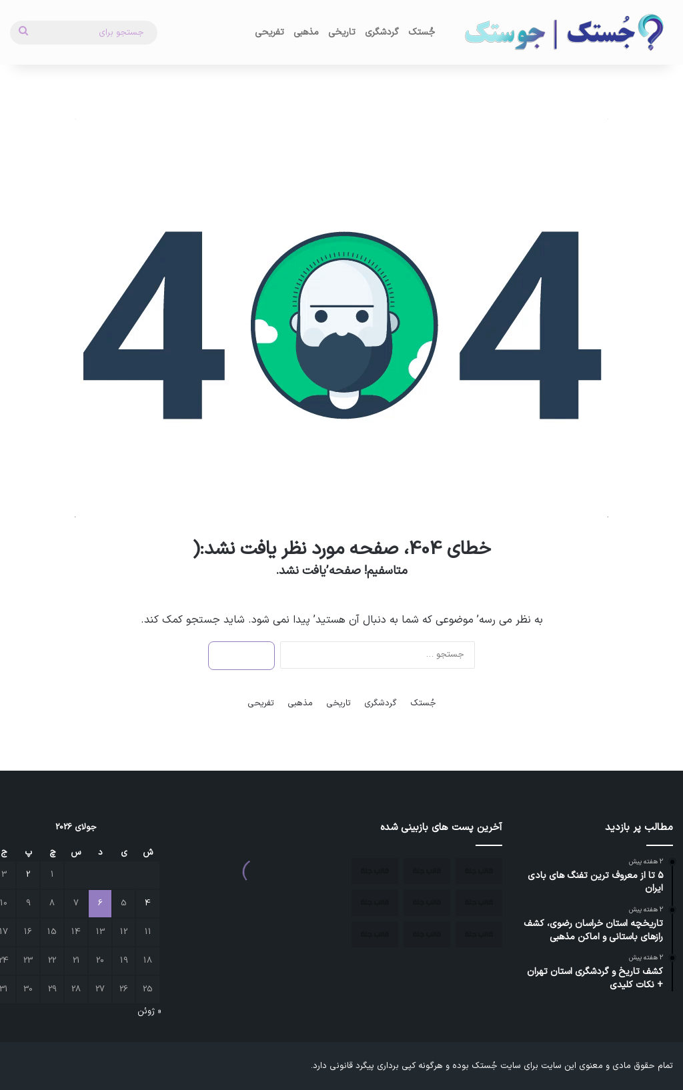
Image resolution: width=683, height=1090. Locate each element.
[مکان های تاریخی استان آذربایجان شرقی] (375, 871)
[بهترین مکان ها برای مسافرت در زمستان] (479, 934)
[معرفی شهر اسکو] (479, 871)
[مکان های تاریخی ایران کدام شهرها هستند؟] (427, 902)
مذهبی (306, 32)
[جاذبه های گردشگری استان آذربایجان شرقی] (427, 871)
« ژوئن (149, 1011)
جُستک (421, 32)
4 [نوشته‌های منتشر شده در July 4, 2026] (148, 903)
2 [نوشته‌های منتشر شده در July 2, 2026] (28, 874)
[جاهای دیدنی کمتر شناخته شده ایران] (375, 934)
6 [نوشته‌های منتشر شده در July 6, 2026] (100, 903)
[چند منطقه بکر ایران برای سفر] (375, 902)
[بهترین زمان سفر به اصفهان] (427, 934)
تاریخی (342, 32)
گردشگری (382, 32)
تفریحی (269, 32)
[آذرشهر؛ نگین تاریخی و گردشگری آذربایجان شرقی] (479, 902)
